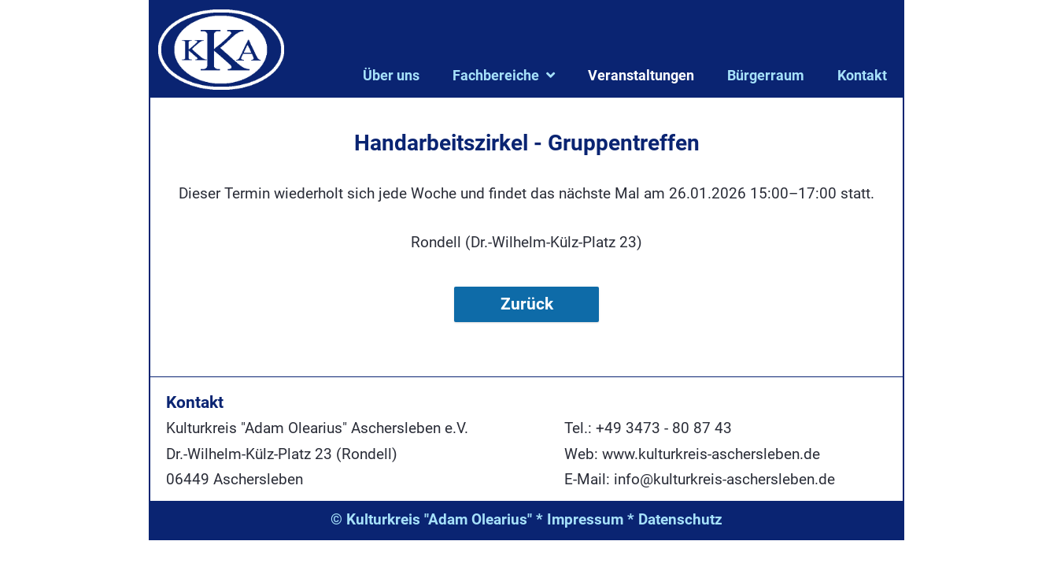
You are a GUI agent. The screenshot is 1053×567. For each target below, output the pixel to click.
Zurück (527, 303)
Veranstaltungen (641, 75)
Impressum (585, 519)
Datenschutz (680, 519)
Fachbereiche (496, 75)
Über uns (391, 75)
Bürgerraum (765, 75)
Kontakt (862, 75)
